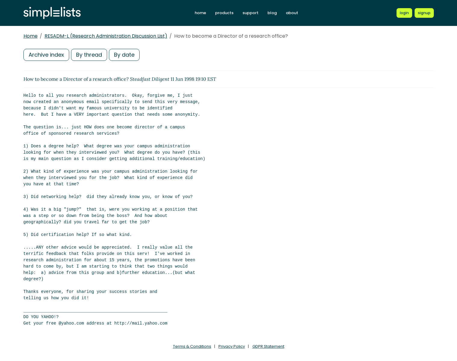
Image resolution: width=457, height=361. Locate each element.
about (292, 13)
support (250, 13)
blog (272, 13)
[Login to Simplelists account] (404, 13)
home (200, 13)
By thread (89, 54)
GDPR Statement (268, 346)
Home (30, 36)
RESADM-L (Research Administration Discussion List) (106, 36)
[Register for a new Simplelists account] (424, 13)
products (224, 13)
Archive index (46, 54)
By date (124, 54)
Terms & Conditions (192, 346)
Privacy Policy (231, 346)
